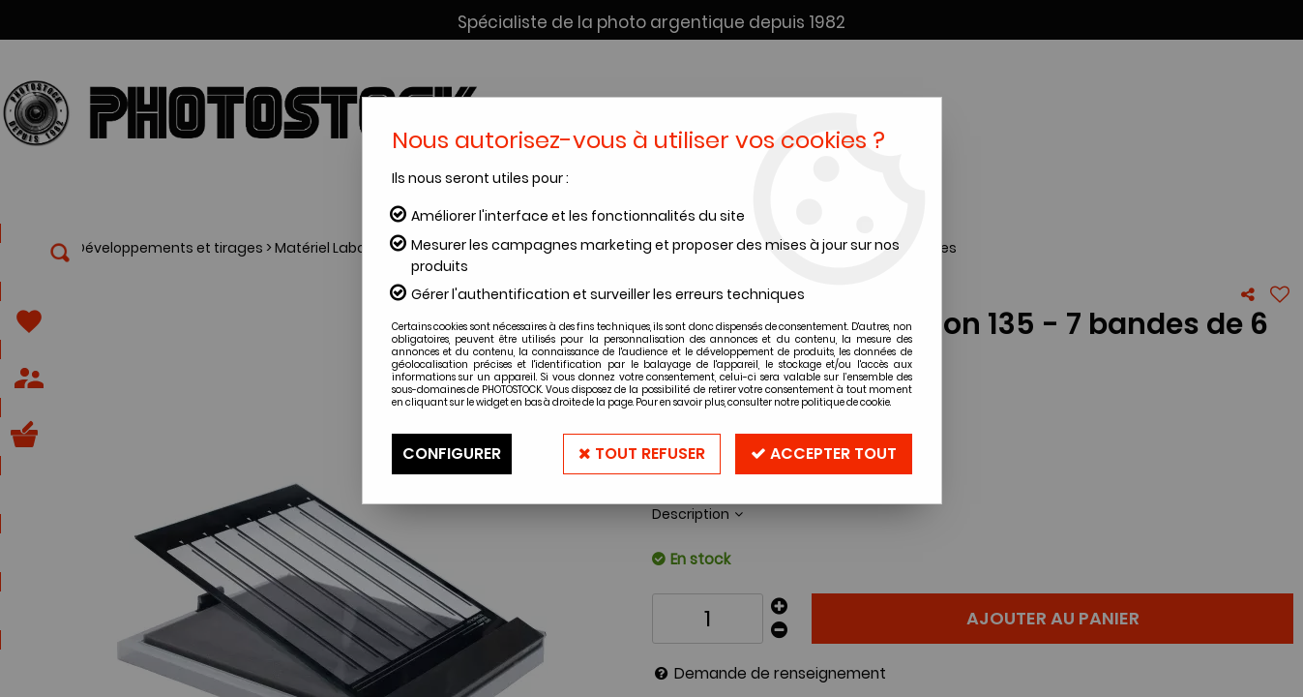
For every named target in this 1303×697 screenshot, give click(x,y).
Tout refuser (641, 453)
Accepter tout (824, 453)
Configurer (451, 453)
